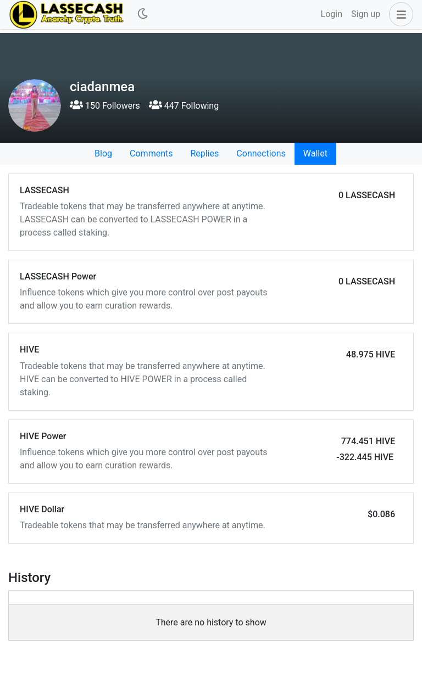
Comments (151, 153)
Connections (260, 153)
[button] (399, 14)
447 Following (184, 105)
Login (331, 14)
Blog (103, 153)
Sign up (365, 14)
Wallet (315, 153)
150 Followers (105, 105)
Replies (204, 153)
